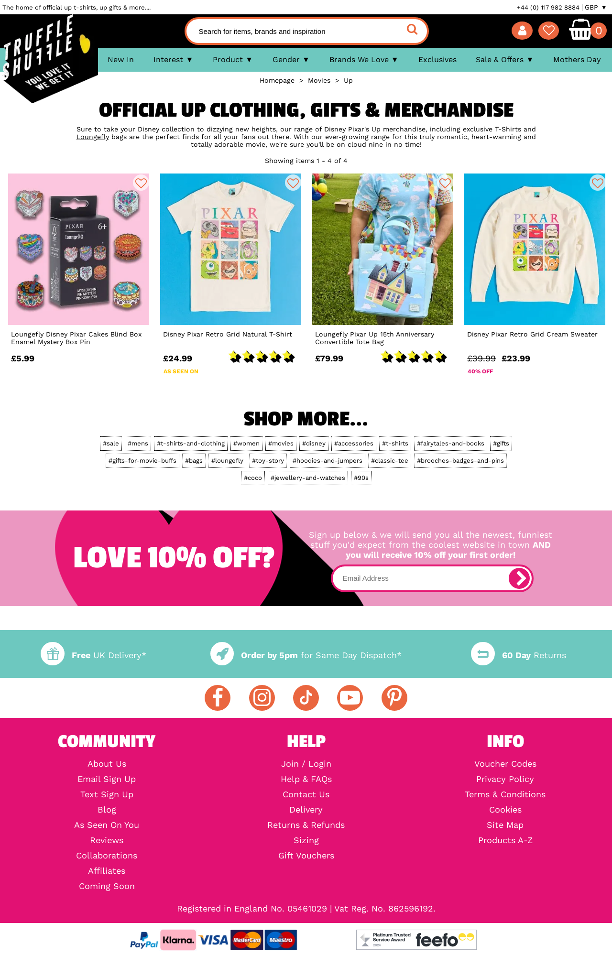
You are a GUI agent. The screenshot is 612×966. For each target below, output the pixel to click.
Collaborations (106, 855)
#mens (138, 443)
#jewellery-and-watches (308, 477)
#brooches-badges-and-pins (460, 460)
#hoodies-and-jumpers (327, 460)
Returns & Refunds (306, 825)
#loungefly (227, 460)
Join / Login (306, 764)
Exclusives (437, 59)
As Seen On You (106, 825)
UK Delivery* (93, 655)
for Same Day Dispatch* (306, 655)
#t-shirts (395, 443)
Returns (518, 655)
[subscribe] (519, 578)
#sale (111, 443)
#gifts (501, 443)
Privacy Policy (505, 779)
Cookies (505, 809)
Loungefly (92, 137)
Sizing (306, 840)
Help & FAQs (306, 779)
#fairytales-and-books (450, 443)
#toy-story (268, 460)
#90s (361, 477)
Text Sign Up (106, 794)
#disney (314, 443)
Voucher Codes (505, 764)
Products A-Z (505, 840)
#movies (281, 443)
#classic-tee (389, 460)
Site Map (505, 825)
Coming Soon (107, 886)
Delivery (306, 809)
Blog (107, 809)
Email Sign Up (106, 779)
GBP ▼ (596, 7)
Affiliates (106, 871)
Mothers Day (577, 59)
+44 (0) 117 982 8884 (548, 7)
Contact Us (306, 794)
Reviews (106, 840)
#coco (253, 477)
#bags (194, 460)
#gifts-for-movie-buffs (142, 460)
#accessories (353, 443)
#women (246, 443)
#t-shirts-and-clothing (191, 443)
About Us (106, 764)
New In (121, 59)
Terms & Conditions (505, 794)
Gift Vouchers (306, 855)
